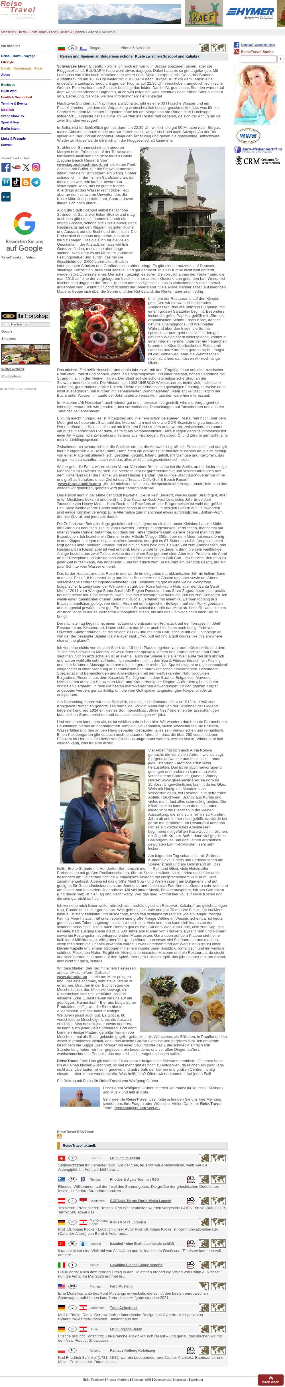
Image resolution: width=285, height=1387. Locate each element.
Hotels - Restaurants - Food (37, 32)
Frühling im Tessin (125, 1158)
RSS (86, 1379)
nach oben (270, 1382)
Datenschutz (162, 1379)
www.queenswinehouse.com (188, 780)
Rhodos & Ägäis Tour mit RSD (134, 1180)
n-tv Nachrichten (17, 324)
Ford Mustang (121, 1286)
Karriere (123, 1379)
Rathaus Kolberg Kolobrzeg (132, 1351)
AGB (148, 1379)
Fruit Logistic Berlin (126, 1329)
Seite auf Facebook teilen (258, 44)
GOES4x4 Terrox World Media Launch (140, 1201)
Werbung (197, 1379)
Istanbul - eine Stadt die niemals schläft (142, 1244)
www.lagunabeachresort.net (82, 164)
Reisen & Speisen (72, 32)
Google (6, 331)
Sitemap (137, 1379)
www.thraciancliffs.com (79, 484)
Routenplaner (11, 376)
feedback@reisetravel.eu (137, 1108)
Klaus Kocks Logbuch (128, 1222)
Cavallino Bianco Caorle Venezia (136, 1265)
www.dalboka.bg (72, 977)
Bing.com (8, 338)
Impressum (180, 1379)
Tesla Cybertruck (124, 1308)
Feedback (97, 1379)
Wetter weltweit (12, 369)
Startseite (7, 32)
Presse (111, 1379)
